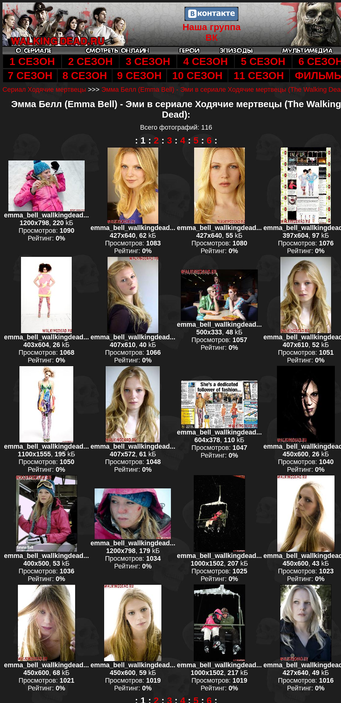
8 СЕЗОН (85, 75)
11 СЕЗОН (258, 75)
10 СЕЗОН (197, 75)
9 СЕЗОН (139, 75)
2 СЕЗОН (90, 61)
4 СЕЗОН (205, 61)
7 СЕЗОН (30, 75)
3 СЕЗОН (148, 61)
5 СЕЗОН (263, 61)
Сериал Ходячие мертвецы (44, 89)
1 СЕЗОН (32, 61)
